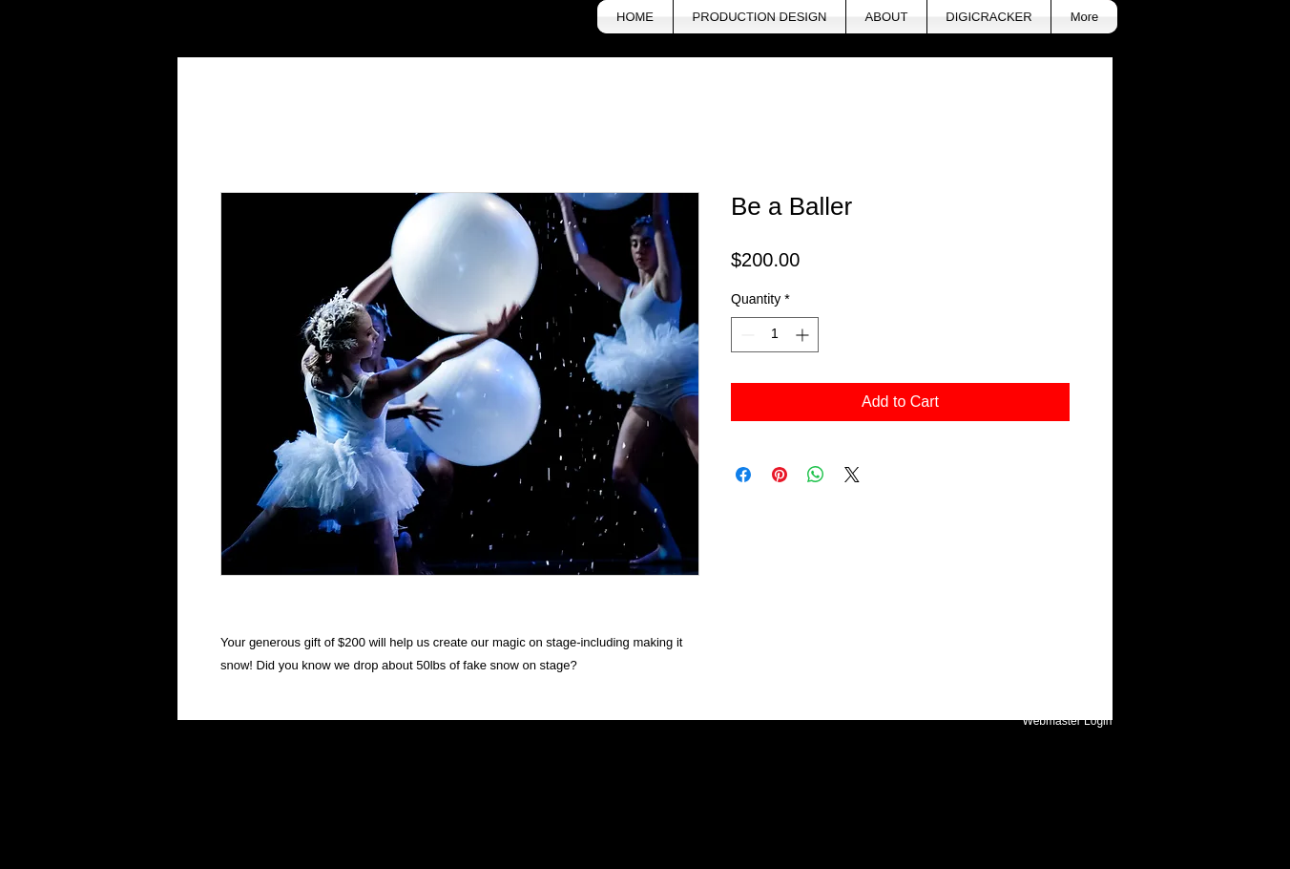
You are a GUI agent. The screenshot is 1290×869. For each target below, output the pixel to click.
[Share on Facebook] (743, 474)
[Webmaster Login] (1067, 721)
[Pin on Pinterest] (779, 474)
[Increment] (804, 334)
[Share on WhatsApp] (815, 474)
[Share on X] (852, 474)
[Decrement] (746, 334)
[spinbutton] (775, 334)
